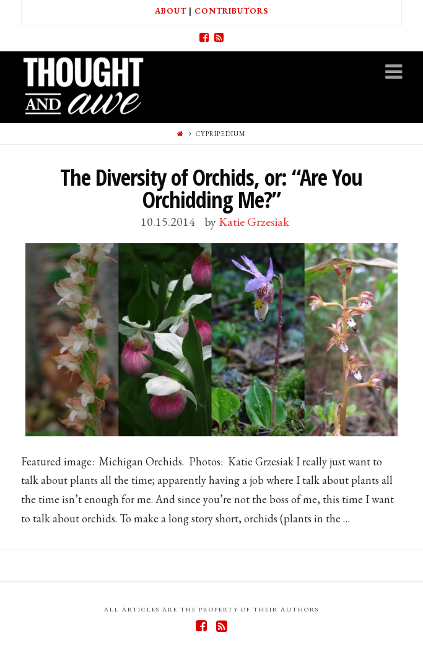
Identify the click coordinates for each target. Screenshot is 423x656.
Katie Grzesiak (254, 222)
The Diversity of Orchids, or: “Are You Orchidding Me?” (211, 188)
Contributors (231, 11)
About (170, 11)
